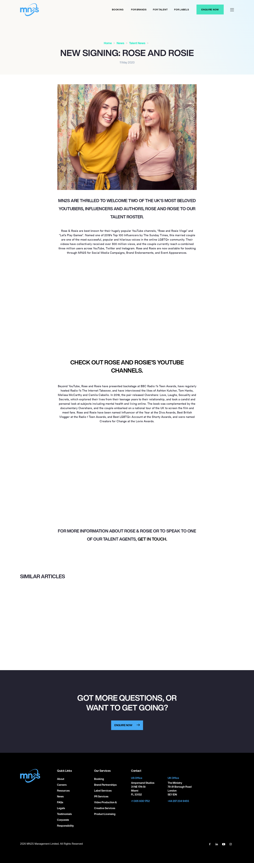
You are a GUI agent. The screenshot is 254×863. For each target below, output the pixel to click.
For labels (181, 9)
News (120, 43)
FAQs (60, 802)
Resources (63, 791)
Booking (117, 9)
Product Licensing (104, 814)
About (60, 779)
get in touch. (152, 539)
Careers (62, 785)
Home (108, 43)
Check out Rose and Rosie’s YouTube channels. (127, 366)
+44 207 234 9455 (178, 801)
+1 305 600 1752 (140, 801)
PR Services (101, 796)
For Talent (160, 9)
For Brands (138, 9)
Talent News (137, 43)
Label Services (103, 791)
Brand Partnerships (105, 785)
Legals (61, 808)
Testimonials (64, 814)
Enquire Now (210, 9)
